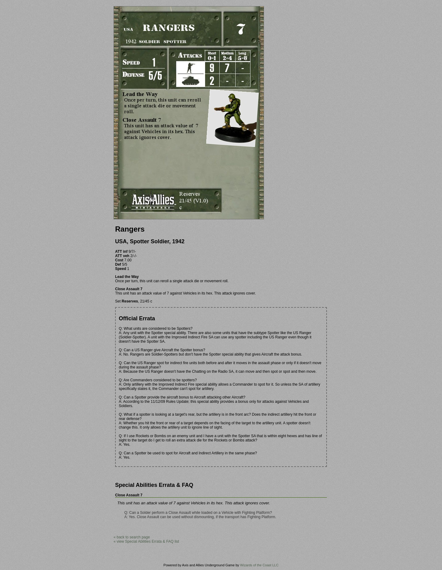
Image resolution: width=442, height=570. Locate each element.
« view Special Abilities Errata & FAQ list (146, 541)
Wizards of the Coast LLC (259, 565)
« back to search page (132, 537)
